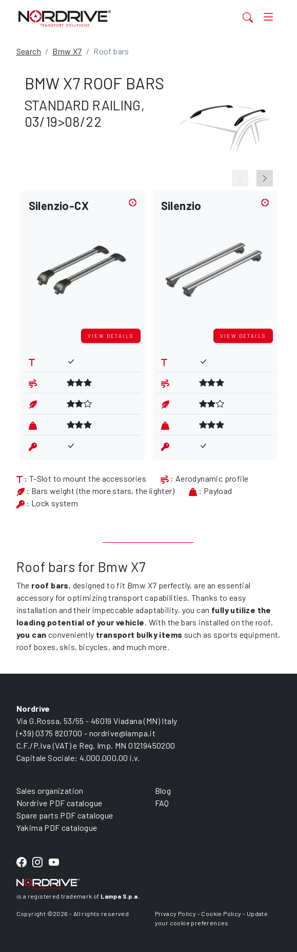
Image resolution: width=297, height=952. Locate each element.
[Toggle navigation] (268, 17)
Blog (163, 790)
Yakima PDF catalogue (56, 827)
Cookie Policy (221, 913)
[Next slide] (264, 178)
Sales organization (50, 790)
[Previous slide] (240, 178)
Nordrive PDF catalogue (59, 803)
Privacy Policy (175, 913)
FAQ (162, 803)
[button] (83, 262)
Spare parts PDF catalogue (64, 815)
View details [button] (111, 336)
